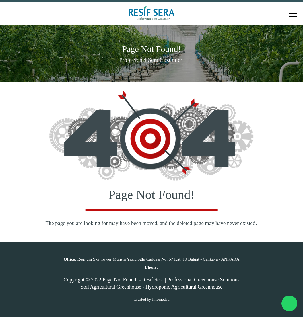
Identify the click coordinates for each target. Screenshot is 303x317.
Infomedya (161, 299)
